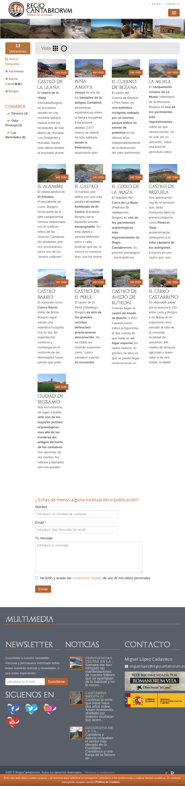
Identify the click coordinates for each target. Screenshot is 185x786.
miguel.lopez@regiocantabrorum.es (155, 666)
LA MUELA (160, 81)
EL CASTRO (86, 186)
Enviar (43, 589)
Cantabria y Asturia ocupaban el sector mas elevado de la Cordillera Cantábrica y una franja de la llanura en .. (100, 746)
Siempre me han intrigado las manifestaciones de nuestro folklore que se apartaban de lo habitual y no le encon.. (100, 675)
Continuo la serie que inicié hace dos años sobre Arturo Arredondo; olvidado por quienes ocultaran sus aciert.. (99, 710)
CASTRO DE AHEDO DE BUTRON (124, 297)
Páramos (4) (19, 113)
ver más (61, 72)
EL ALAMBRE (50, 186)
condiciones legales (87, 578)
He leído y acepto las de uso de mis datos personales (92, 578)
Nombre (41, 507)
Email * (40, 522)
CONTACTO (172, 4)
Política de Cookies (107, 781)
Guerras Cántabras (51, 237)
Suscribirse (56, 682)
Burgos (12, 91)
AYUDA (156, 4)
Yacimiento (14, 71)
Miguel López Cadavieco (148, 659)
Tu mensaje (44, 538)
